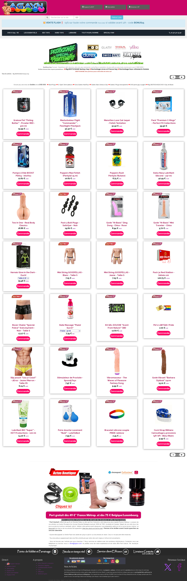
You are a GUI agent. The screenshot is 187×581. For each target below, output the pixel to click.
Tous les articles (6, 74)
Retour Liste (117, 17)
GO (76, 17)
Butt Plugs (52, 85)
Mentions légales (43, 565)
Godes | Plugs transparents (119, 85)
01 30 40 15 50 (175, 33)
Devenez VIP (134, 7)
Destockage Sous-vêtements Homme (134, 69)
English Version (13, 564)
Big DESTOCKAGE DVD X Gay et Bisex (160, 85)
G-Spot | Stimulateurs (65, 85)
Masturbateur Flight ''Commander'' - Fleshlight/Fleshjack (70, 123)
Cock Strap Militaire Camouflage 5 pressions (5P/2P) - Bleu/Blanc (163, 433)
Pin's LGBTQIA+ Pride (163, 325)
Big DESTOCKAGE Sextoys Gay (77, 69)
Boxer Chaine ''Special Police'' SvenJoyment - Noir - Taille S (23, 328)
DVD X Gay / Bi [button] (13, 33)
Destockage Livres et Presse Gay (104, 69)
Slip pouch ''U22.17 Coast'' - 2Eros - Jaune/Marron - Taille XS (23, 380)
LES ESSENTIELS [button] (31, 33)
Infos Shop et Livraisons (45, 563)
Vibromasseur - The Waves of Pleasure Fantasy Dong (117, 380)
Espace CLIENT (88, 7)
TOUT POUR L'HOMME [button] (91, 33)
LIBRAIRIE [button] (73, 33)
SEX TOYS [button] (46, 33)
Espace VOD (11, 575)
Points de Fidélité (12, 573)
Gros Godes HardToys (82, 85)
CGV (39, 569)
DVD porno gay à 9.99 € (138, 85)
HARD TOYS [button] (60, 33)
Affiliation (41, 572)
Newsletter (110, 7)
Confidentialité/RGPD (45, 567)
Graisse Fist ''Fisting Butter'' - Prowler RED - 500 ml (23, 123)
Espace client (11, 566)
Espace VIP (10, 570)
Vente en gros (42, 574)
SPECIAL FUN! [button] (110, 33)
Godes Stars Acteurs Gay (99, 85)
